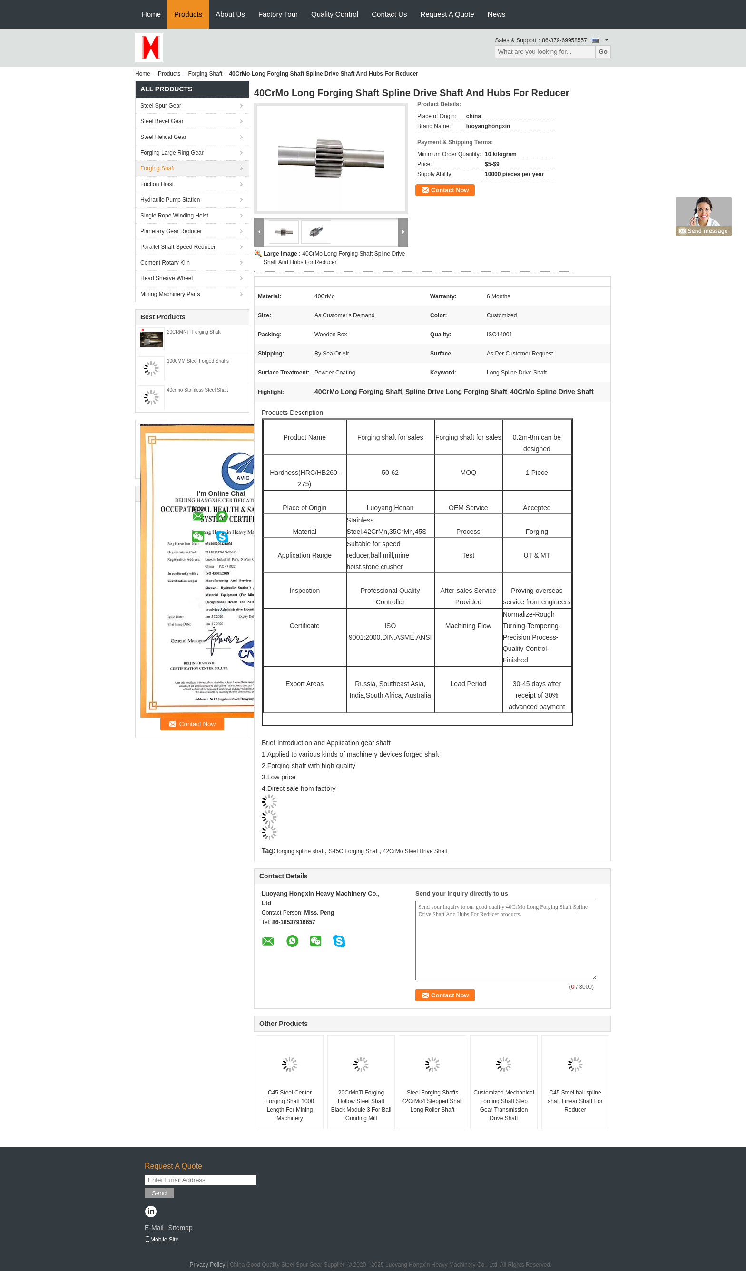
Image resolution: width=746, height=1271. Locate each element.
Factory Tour (278, 14)
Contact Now (450, 190)
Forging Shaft (205, 73)
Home (151, 14)
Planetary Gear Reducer (171, 231)
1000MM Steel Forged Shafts (198, 361)
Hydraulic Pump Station (170, 200)
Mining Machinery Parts (170, 294)
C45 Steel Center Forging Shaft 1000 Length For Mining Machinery (289, 1105)
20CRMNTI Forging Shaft (194, 332)
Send (159, 1193)
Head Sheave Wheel (166, 278)
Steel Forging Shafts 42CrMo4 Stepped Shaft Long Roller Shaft (432, 1101)
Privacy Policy (207, 1264)
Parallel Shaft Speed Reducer (178, 247)
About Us (230, 14)
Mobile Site (161, 1239)
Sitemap (180, 1228)
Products (188, 14)
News (497, 14)
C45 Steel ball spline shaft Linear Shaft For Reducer (575, 1101)
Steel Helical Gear (163, 137)
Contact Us (389, 14)
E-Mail (154, 1228)
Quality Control (334, 14)
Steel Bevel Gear (162, 121)
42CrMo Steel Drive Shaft (415, 851)
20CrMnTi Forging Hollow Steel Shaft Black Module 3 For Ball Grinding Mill (361, 1105)
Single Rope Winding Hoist (174, 215)
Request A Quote (447, 14)
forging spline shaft (301, 851)
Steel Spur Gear (160, 105)
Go (603, 51)
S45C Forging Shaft (354, 851)
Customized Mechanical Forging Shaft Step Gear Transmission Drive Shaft (503, 1105)
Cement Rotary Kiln (165, 262)
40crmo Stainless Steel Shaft (197, 390)
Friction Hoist (157, 184)
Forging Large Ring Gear (172, 152)
